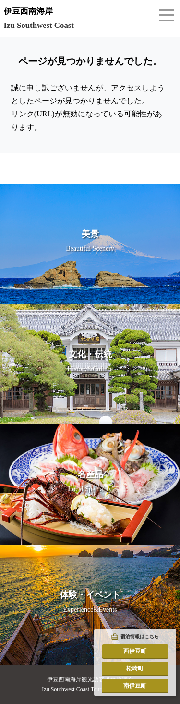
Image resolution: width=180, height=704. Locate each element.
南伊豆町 (134, 685)
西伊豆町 (134, 651)
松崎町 (135, 668)
